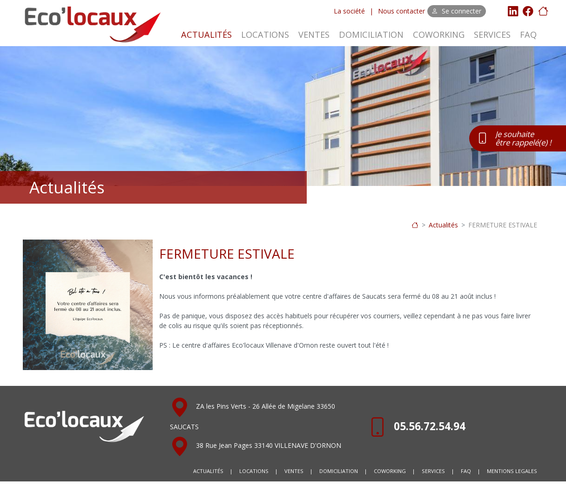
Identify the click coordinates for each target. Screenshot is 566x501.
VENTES (314, 34)
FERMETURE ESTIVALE (502, 224)
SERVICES (492, 34)
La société (349, 11)
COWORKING (439, 34)
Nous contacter (401, 11)
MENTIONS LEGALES (512, 470)
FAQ (528, 34)
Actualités (443, 224)
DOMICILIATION (371, 34)
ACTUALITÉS (206, 34)
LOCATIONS (265, 34)
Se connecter (456, 11)
